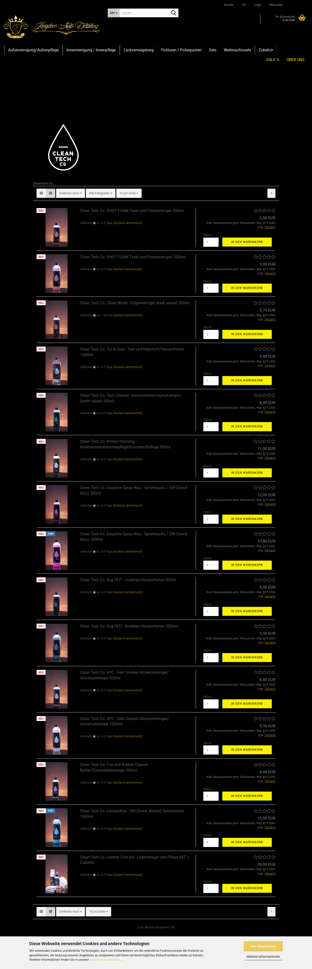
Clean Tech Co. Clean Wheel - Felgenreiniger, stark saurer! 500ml (134, 244)
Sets (212, 50)
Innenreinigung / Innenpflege (91, 50)
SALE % (272, 50)
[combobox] (70, 135)
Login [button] (257, 5)
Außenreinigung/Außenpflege (33, 50)
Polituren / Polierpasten (181, 50)
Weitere (230, 50)
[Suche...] (114, 13)
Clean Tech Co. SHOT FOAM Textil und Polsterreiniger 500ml (132, 152)
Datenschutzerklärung (105, 959)
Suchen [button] (229, 5)
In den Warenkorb (247, 183)
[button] (243, 5)
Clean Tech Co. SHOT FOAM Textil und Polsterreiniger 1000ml (133, 198)
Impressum (107, 899)
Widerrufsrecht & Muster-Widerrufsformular (116, 910)
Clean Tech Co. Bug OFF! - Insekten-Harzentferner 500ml (128, 521)
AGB (103, 929)
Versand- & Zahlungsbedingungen (122, 921)
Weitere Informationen (263, 957)
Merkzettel (276, 5)
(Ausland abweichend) (127, 164)
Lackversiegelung (139, 50)
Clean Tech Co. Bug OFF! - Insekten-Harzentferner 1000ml (129, 567)
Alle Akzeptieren (263, 946)
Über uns (296, 50)
